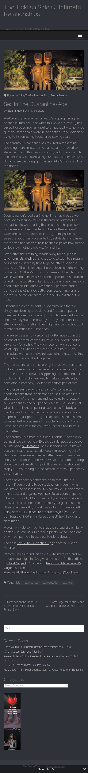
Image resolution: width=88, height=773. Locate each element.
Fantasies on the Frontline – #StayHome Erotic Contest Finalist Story (21, 605)
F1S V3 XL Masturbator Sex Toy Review (27, 664)
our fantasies (30, 446)
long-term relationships (20, 258)
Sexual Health (59, 95)
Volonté (9, 548)
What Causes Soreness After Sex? (23, 651)
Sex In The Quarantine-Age (35, 543)
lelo (18, 582)
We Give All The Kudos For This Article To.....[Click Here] (41, 572)
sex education (51, 582)
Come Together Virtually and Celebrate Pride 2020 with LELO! (65, 605)
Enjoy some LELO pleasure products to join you (36, 512)
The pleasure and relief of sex (24, 389)
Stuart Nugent (16, 110)
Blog (46, 95)
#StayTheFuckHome (31, 95)
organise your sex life (40, 493)
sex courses (31, 582)
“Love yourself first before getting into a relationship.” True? (38, 646)
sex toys (67, 582)
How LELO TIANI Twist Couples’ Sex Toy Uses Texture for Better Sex (44, 669)
